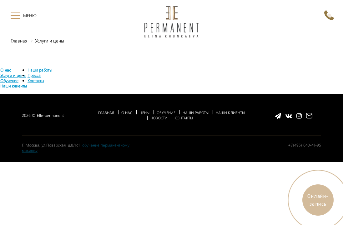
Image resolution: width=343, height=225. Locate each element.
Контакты (36, 80)
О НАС (126, 112)
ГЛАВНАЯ (106, 112)
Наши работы (40, 69)
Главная (19, 41)
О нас (5, 69)
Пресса (34, 75)
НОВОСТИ (159, 117)
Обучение (9, 80)
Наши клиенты (13, 85)
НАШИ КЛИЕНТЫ (230, 112)
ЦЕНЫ (144, 112)
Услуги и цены (13, 75)
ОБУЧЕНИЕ (166, 112)
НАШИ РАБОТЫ (196, 112)
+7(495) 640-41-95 (304, 145)
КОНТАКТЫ (184, 117)
